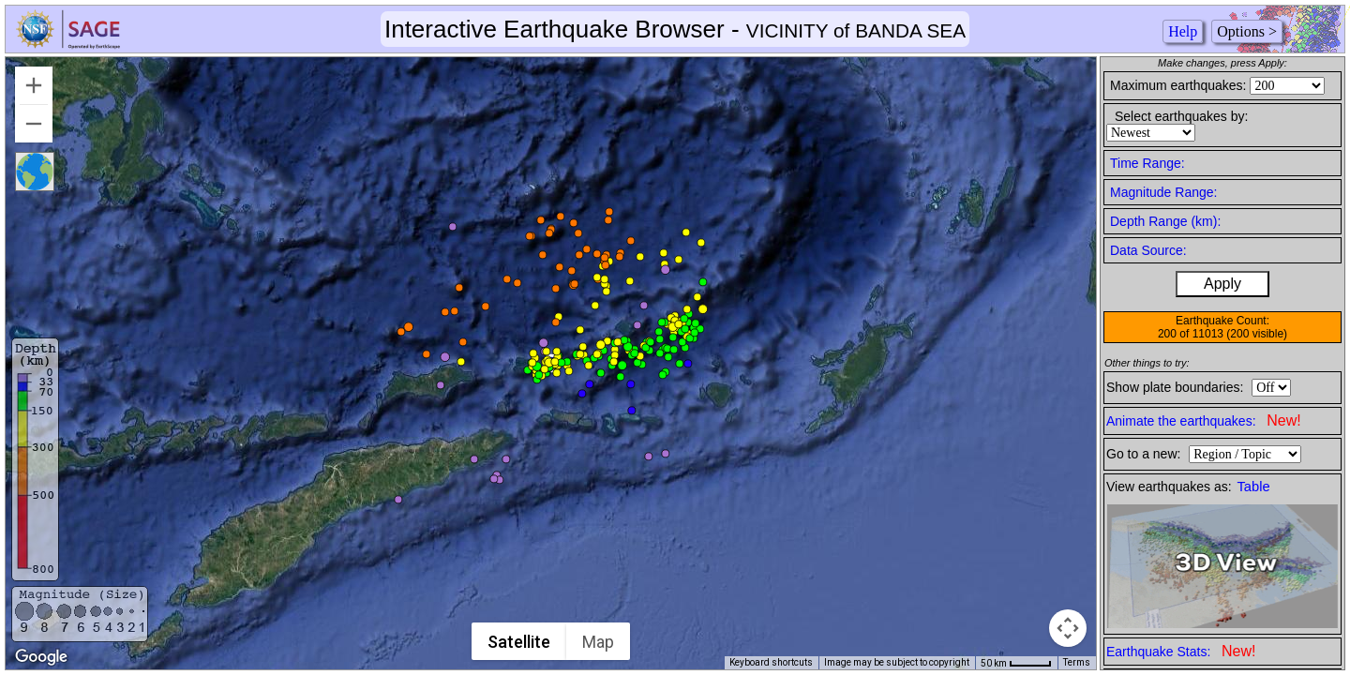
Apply (1222, 284)
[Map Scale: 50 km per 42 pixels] (1016, 662)
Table (1254, 486)
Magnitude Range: (1163, 192)
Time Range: (1147, 163)
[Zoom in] (33, 85)
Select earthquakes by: (1181, 116)
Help (1182, 31)
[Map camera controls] (1068, 628)
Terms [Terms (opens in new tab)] (1076, 662)
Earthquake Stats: (1180, 651)
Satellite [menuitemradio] (519, 642)
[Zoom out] (33, 123)
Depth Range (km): (1165, 221)
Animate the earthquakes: (1203, 420)
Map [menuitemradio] (599, 642)
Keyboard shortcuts (771, 662)
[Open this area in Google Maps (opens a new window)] (41, 657)
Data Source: (1148, 250)
